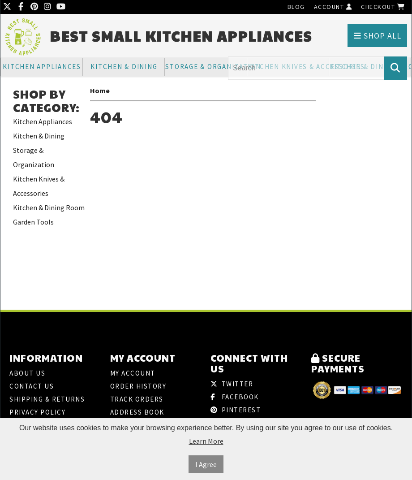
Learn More (206, 441)
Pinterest (235, 410)
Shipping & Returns (47, 399)
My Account (132, 373)
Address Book (137, 412)
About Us (27, 373)
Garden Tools (33, 221)
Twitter (231, 384)
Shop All (377, 35)
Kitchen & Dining (123, 66)
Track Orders (136, 399)
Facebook (234, 397)
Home (100, 90)
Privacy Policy (37, 412)
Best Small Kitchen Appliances (181, 36)
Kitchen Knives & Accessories (38, 186)
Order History (138, 386)
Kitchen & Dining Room (49, 207)
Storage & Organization (206, 66)
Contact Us (31, 386)
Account (333, 7)
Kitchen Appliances (42, 66)
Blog (296, 7)
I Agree (206, 464)
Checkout (383, 7)
